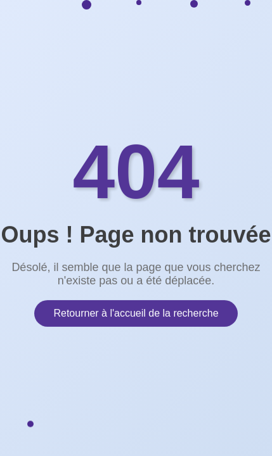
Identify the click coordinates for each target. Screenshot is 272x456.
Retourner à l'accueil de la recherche (135, 312)
